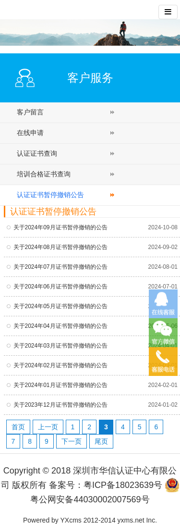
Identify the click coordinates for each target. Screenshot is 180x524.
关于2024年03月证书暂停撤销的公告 (60, 345)
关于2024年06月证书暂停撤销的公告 (60, 286)
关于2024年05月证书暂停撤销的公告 (60, 306)
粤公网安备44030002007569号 (89, 499)
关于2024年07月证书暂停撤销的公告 (60, 266)
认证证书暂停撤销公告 (50, 195)
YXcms (71, 520)
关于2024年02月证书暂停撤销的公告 (60, 365)
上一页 (48, 427)
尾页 (101, 441)
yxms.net (131, 520)
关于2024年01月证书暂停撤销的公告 (60, 385)
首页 (18, 427)
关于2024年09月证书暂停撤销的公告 (60, 227)
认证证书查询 (37, 153)
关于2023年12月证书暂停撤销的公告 (60, 404)
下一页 (71, 441)
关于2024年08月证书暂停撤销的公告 (60, 247)
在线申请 (30, 133)
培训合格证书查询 (44, 174)
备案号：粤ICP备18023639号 (105, 485)
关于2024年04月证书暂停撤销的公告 (60, 326)
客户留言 (30, 112)
